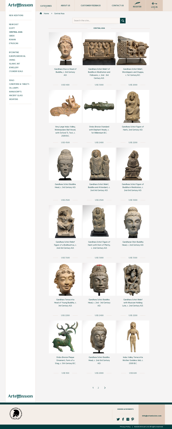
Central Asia (59, 13)
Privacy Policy (125, 426)
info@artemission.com (151, 415)
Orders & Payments (125, 409)
